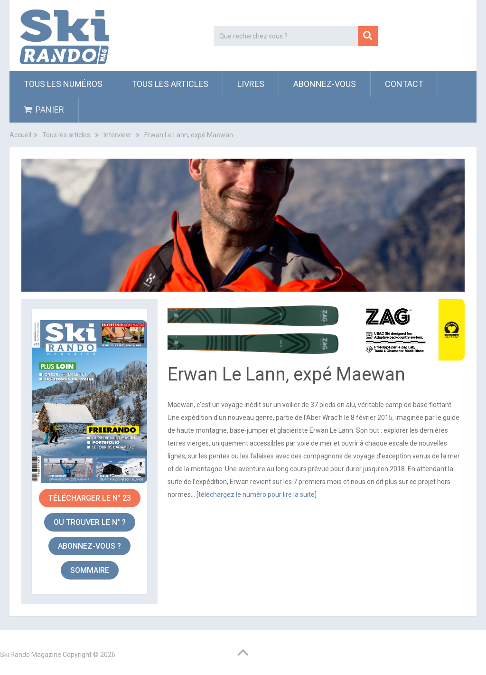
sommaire (89, 570)
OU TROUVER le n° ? (90, 522)
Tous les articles (169, 84)
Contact (404, 84)
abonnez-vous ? (89, 546)
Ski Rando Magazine (30, 654)
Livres (250, 84)
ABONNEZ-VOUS (324, 84)
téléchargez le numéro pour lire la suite (256, 494)
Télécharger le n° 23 (89, 498)
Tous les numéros (63, 84)
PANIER (44, 109)
